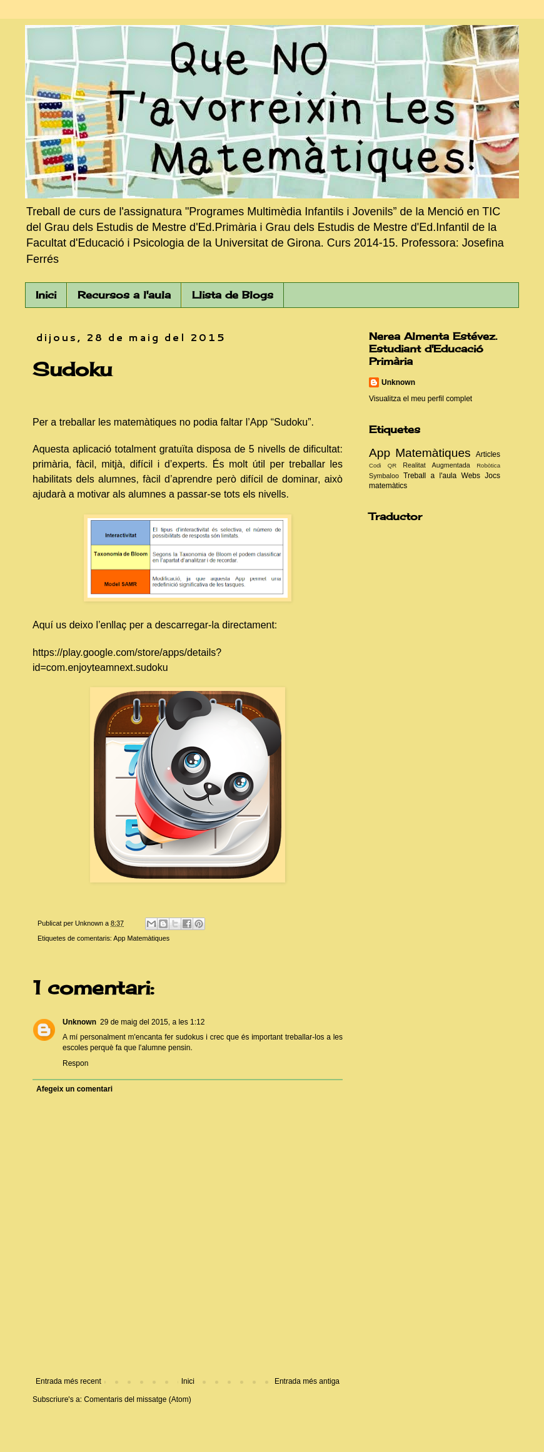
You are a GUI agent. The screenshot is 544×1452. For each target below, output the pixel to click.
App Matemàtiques (141, 938)
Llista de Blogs (232, 295)
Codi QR (382, 465)
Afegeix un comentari (74, 1089)
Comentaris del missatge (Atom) (137, 1399)
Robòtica (488, 465)
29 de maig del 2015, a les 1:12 (152, 1022)
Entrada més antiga (307, 1381)
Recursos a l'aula (124, 295)
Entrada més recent (68, 1381)
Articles (488, 454)
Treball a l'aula (429, 475)
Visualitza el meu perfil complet (420, 398)
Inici (46, 295)
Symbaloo (384, 475)
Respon (75, 1063)
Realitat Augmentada (436, 465)
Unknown (79, 1022)
